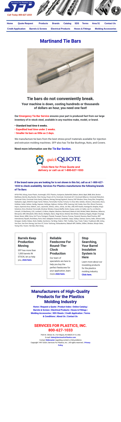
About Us (61, 316)
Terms (85, 23)
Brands (56, 23)
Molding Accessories (105, 29)
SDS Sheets (58, 313)
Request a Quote (48, 307)
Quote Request (25, 23)
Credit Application (16, 29)
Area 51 (96, 23)
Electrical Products (60, 29)
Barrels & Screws (38, 29)
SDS (77, 23)
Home (10, 23)
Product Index (64, 307)
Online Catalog (80, 307)
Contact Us (110, 23)
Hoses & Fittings (82, 29)
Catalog (67, 23)
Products (43, 23)
